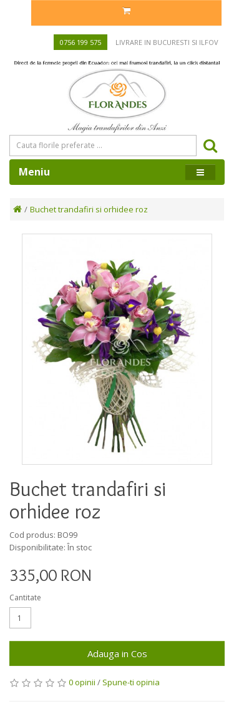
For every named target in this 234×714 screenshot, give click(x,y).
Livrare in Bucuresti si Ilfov (166, 42)
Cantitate (25, 597)
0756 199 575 (80, 42)
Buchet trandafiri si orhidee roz (89, 209)
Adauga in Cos (117, 653)
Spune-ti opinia (131, 682)
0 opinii (82, 682)
